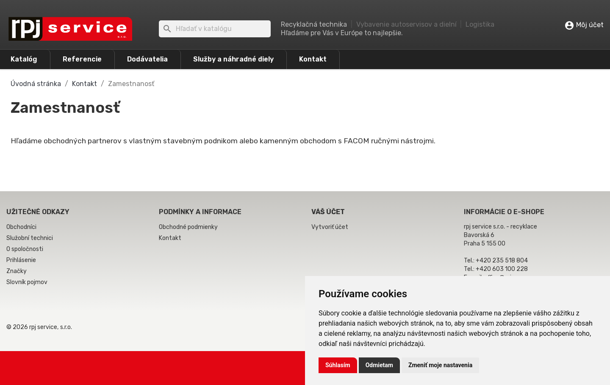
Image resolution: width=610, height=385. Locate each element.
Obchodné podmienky (188, 227)
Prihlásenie (21, 260)
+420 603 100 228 (502, 269)
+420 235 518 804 (502, 260)
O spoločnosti (24, 249)
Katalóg (24, 59)
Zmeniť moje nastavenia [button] (440, 365)
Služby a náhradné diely (233, 59)
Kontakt (313, 59)
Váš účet (328, 212)
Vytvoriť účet (329, 227)
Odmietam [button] (379, 365)
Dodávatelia (147, 59)
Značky (16, 271)
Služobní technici (29, 238)
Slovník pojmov (26, 282)
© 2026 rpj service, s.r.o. (39, 327)
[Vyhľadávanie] (215, 28)
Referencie (82, 59)
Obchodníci (21, 227)
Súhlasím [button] (337, 365)
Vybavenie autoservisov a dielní (406, 24)
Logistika (480, 24)
